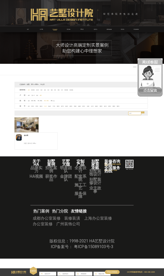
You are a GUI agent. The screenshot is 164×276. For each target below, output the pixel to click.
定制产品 (95, 29)
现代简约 (37, 90)
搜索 (141, 118)
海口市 (25, 111)
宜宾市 (36, 106)
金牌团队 (66, 195)
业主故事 (95, 207)
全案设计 (80, 187)
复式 (43, 95)
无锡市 (105, 106)
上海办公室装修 (98, 235)
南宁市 (84, 106)
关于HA (41, 29)
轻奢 (77, 90)
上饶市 (126, 106)
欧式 (50, 90)
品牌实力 (36, 187)
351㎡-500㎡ (48, 100)
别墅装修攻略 (109, 29)
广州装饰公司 (68, 241)
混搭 (66, 90)
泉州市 (32, 111)
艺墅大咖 (68, 29)
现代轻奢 (90, 90)
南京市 (91, 106)
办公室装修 (43, 241)
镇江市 (119, 106)
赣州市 (18, 111)
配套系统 (80, 195)
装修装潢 (72, 235)
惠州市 (77, 106)
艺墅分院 (122, 29)
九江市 (132, 106)
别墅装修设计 (95, 199)
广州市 (70, 106)
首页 (28, 29)
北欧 (56, 90)
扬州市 (98, 106)
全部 (29, 90)
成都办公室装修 (47, 235)
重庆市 (45, 111)
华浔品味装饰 (136, 29)
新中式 (44, 90)
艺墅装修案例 (55, 29)
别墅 (48, 95)
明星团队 (66, 187)
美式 (72, 90)
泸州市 (43, 106)
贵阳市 (39, 111)
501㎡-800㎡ (59, 100)
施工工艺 (80, 204)
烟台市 (49, 106)
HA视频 (36, 193)
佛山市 (63, 106)
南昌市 (139, 106)
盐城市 (112, 106)
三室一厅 (37, 95)
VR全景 (82, 29)
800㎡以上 (69, 100)
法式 (61, 90)
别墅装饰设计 (95, 190)
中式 (83, 90)
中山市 (57, 106)
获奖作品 (51, 195)
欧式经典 (98, 90)
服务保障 (80, 212)
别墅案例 (51, 187)
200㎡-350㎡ (38, 100)
